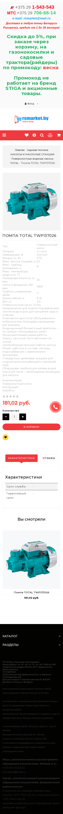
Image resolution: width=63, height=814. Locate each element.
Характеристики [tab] (21, 458)
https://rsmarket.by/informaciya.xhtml (19, 722)
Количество (11, 410)
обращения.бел (38, 807)
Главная (20, 150)
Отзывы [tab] (49, 458)
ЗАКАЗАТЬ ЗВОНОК (56, 407)
